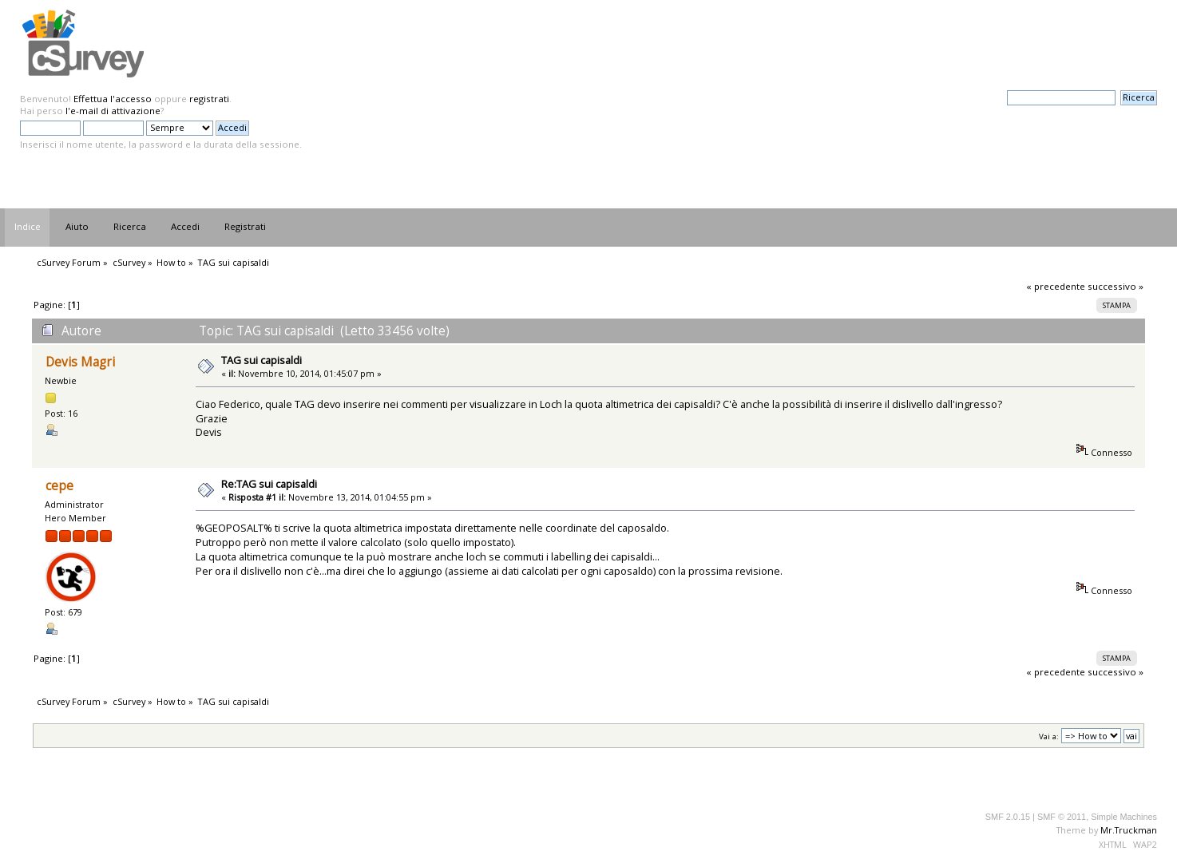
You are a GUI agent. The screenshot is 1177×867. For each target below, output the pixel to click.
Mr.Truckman (1128, 830)
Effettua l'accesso (112, 99)
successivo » (1115, 286)
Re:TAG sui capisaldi (269, 484)
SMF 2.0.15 (1007, 816)
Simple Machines (1124, 816)
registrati (209, 99)
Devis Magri (80, 362)
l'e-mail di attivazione (112, 111)
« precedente (1055, 286)
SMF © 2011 (1061, 816)
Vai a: (1049, 736)
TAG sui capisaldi (261, 360)
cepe (59, 485)
